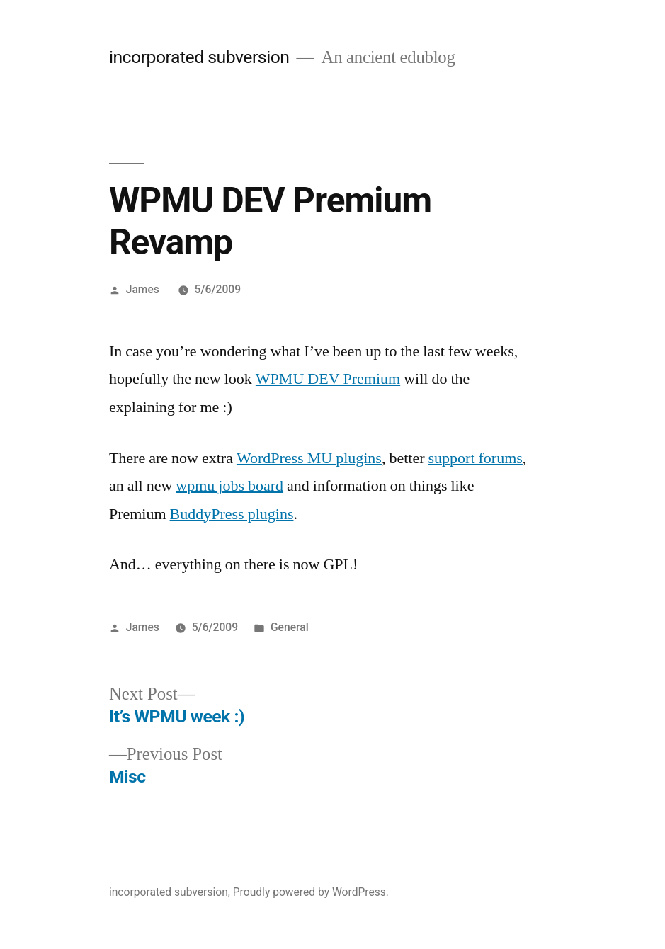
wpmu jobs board (229, 486)
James (142, 289)
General (290, 627)
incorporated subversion (199, 57)
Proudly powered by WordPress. (311, 892)
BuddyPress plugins (232, 514)
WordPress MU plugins (309, 458)
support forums (475, 458)
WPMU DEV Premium (328, 379)
